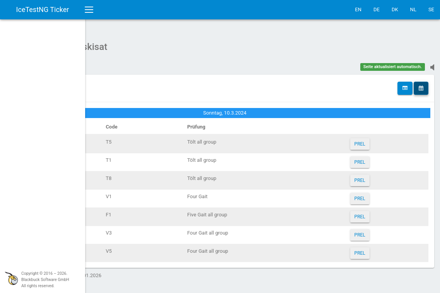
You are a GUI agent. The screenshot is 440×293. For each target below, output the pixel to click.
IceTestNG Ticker (42, 9)
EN (358, 9)
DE (376, 9)
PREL (375, 140)
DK (395, 9)
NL (413, 9)
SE (431, 9)
